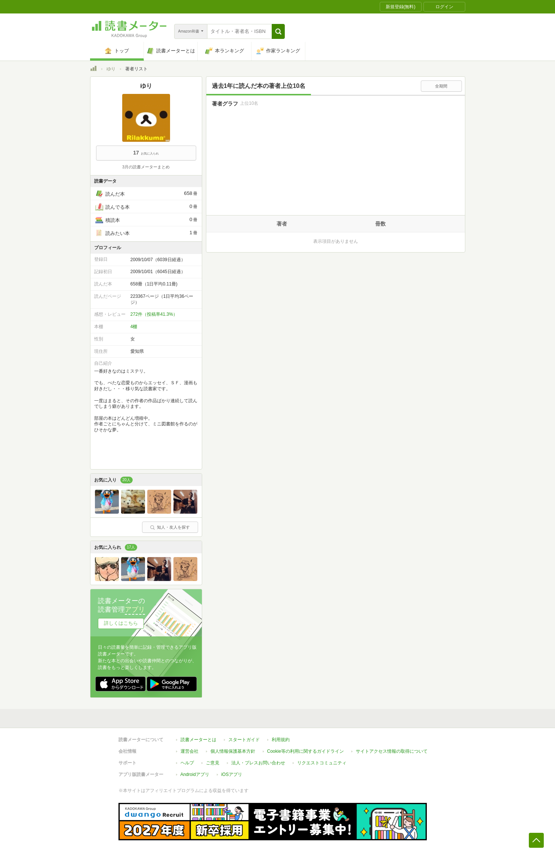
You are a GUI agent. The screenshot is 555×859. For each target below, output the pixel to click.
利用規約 (281, 739)
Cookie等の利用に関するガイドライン (305, 751)
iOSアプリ (231, 774)
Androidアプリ (195, 774)
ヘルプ (187, 763)
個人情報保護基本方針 (232, 751)
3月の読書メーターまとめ (146, 167)
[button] (278, 31)
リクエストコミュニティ (321, 763)
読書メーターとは (198, 739)
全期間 (441, 86)
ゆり (111, 68)
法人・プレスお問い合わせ (258, 763)
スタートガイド (244, 739)
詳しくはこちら (121, 623)
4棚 (134, 326)
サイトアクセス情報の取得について (392, 751)
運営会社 (189, 751)
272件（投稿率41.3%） (154, 314)
